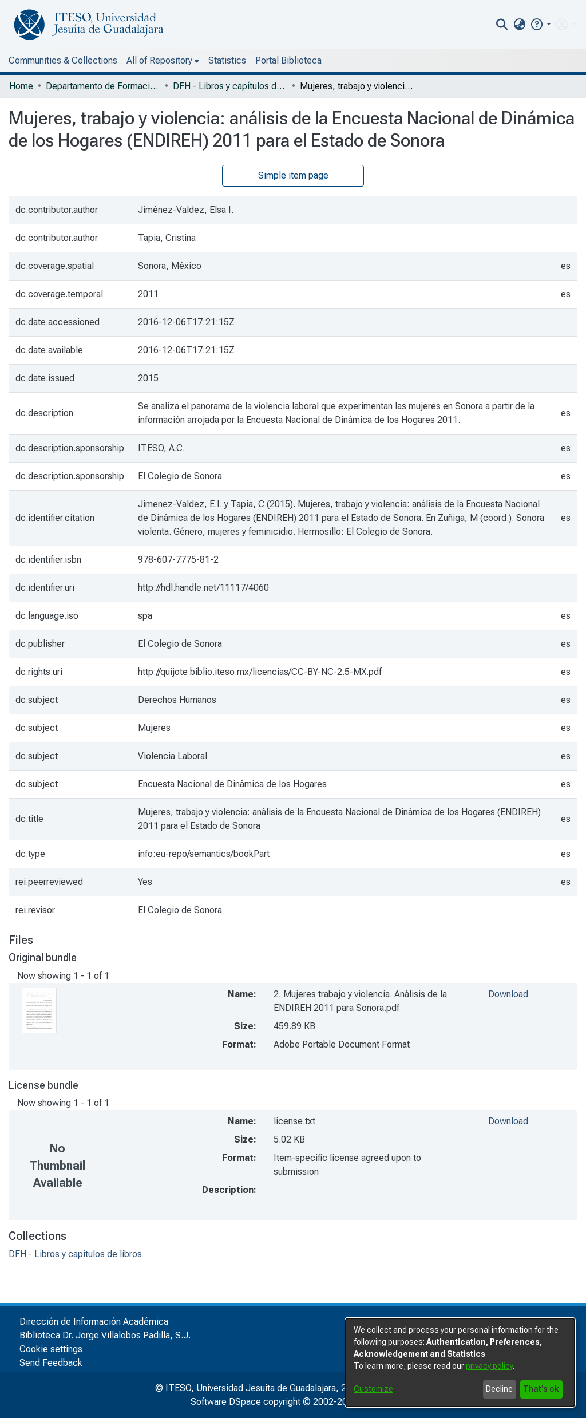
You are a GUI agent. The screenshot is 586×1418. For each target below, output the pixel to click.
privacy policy (489, 1365)
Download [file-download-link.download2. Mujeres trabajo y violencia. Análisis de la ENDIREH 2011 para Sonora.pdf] (508, 994)
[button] (540, 24)
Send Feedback (50, 1362)
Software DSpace (226, 1401)
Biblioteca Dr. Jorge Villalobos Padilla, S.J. (105, 1335)
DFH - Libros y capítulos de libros (230, 86)
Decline (499, 1388)
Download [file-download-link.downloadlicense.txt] (508, 1121)
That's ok (541, 1388)
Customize (373, 1388)
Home (21, 86)
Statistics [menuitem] (227, 60)
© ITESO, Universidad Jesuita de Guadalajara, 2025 (258, 1388)
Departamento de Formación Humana (103, 86)
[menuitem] (519, 24)
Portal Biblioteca (288, 60)
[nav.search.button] (502, 24)
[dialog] (460, 1362)
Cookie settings (50, 1349)
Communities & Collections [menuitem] (63, 60)
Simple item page (293, 175)
